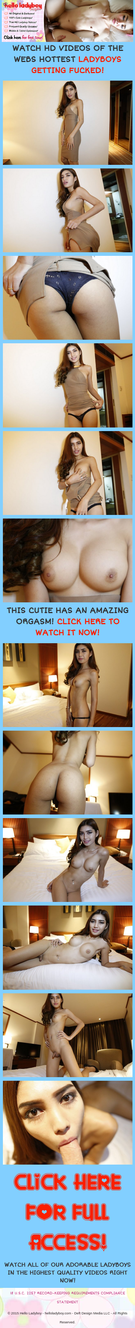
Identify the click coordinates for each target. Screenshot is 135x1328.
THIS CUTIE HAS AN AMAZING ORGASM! (67, 622)
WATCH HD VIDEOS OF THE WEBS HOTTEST (67, 59)
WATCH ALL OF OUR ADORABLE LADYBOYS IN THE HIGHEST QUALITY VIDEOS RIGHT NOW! (67, 1273)
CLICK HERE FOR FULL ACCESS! (67, 1213)
